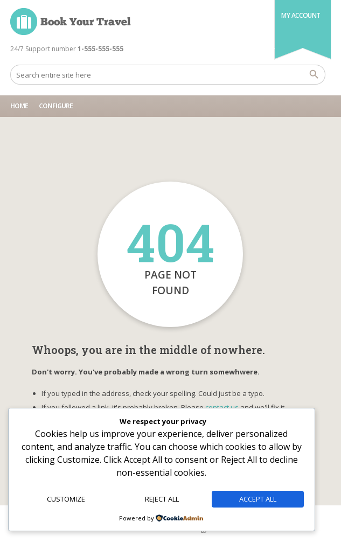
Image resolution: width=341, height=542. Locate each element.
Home (19, 105)
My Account (301, 15)
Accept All (257, 499)
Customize (66, 499)
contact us (222, 407)
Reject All (162, 499)
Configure (56, 105)
